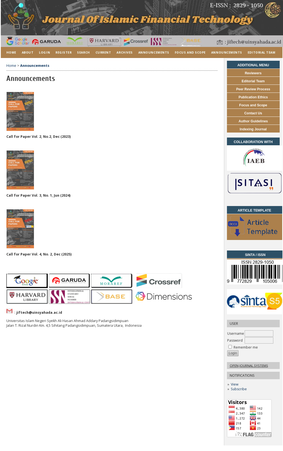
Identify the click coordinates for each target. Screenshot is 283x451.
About (28, 52)
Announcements (153, 52)
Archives (125, 52)
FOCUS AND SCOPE (190, 52)
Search (83, 52)
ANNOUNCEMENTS (226, 52)
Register (63, 52)
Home (11, 52)
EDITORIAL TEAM (262, 52)
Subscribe (239, 389)
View (234, 384)
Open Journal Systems (249, 365)
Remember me (246, 347)
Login (44, 52)
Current (103, 52)
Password (235, 340)
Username (235, 333)
